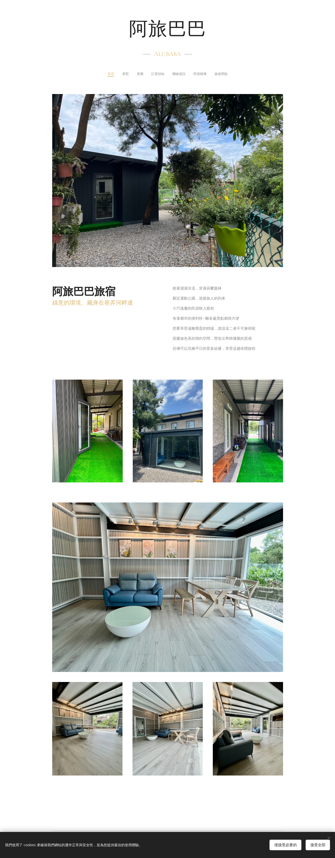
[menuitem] (103, 74)
